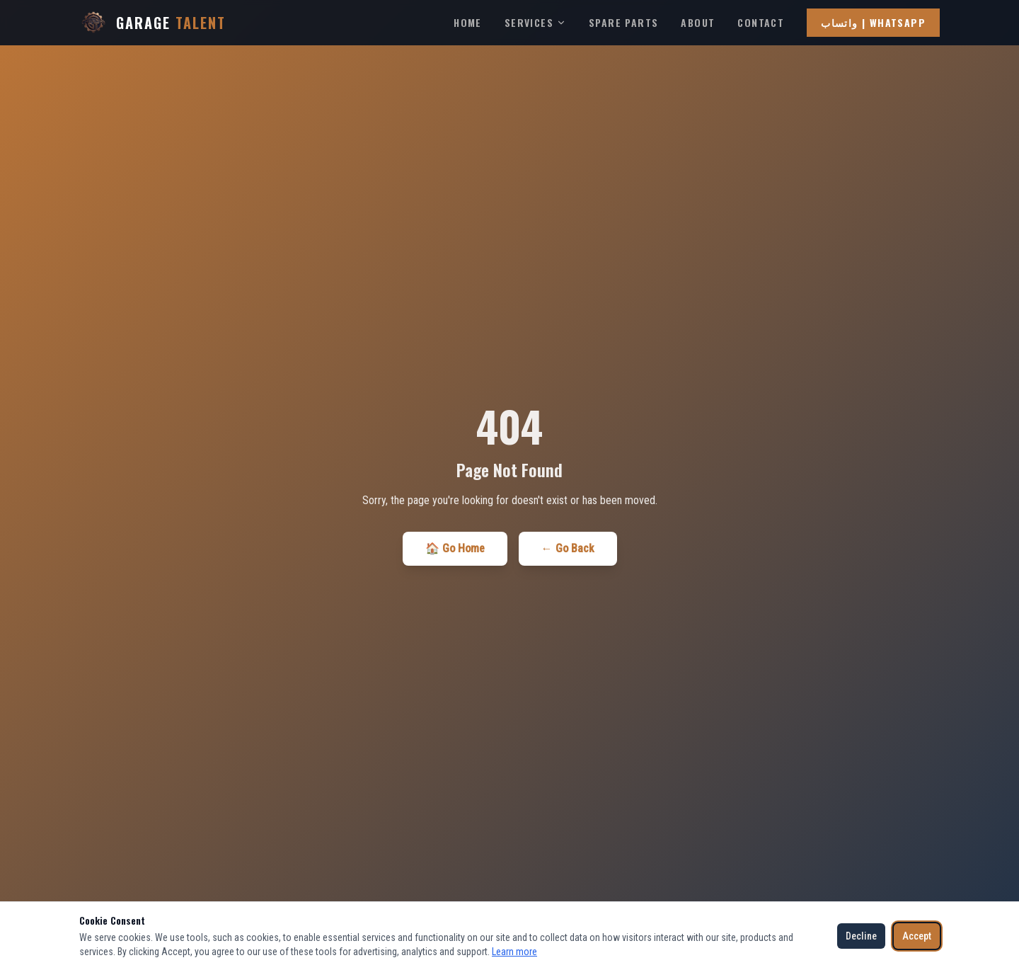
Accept (916, 936)
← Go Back (567, 548)
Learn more (514, 951)
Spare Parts (623, 23)
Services (535, 23)
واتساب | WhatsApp (873, 22)
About (698, 23)
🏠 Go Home (455, 548)
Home (468, 23)
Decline (861, 936)
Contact (760, 23)
